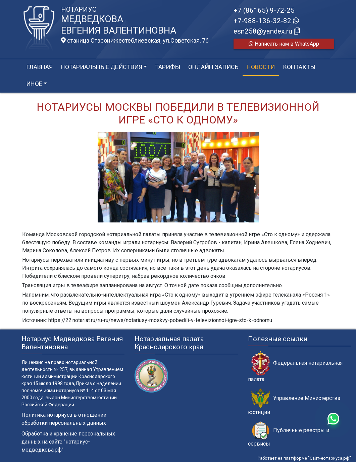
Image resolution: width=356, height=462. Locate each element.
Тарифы (167, 66)
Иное (34, 83)
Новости (261, 66)
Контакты (299, 66)
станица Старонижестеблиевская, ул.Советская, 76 (135, 40)
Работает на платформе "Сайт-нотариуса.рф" (304, 458)
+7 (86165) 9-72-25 (264, 10)
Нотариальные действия (101, 66)
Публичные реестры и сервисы (288, 434)
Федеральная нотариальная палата (295, 366)
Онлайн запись (213, 66)
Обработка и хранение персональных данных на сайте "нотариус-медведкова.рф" (68, 441)
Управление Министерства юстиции (294, 402)
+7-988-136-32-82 (266, 21)
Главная (39, 66)
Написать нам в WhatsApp (284, 44)
